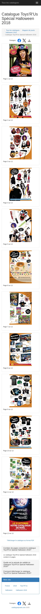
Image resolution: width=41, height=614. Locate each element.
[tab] (20, 549)
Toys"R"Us (23, 586)
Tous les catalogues (10, 3)
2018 (15, 586)
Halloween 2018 (21, 590)
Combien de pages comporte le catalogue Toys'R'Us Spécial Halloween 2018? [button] (19, 549)
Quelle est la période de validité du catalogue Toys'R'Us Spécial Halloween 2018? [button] (18, 564)
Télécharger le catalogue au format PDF (20, 540)
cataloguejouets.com (19, 607)
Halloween (8, 590)
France (7, 586)
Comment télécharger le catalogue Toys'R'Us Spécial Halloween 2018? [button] (17, 572)
